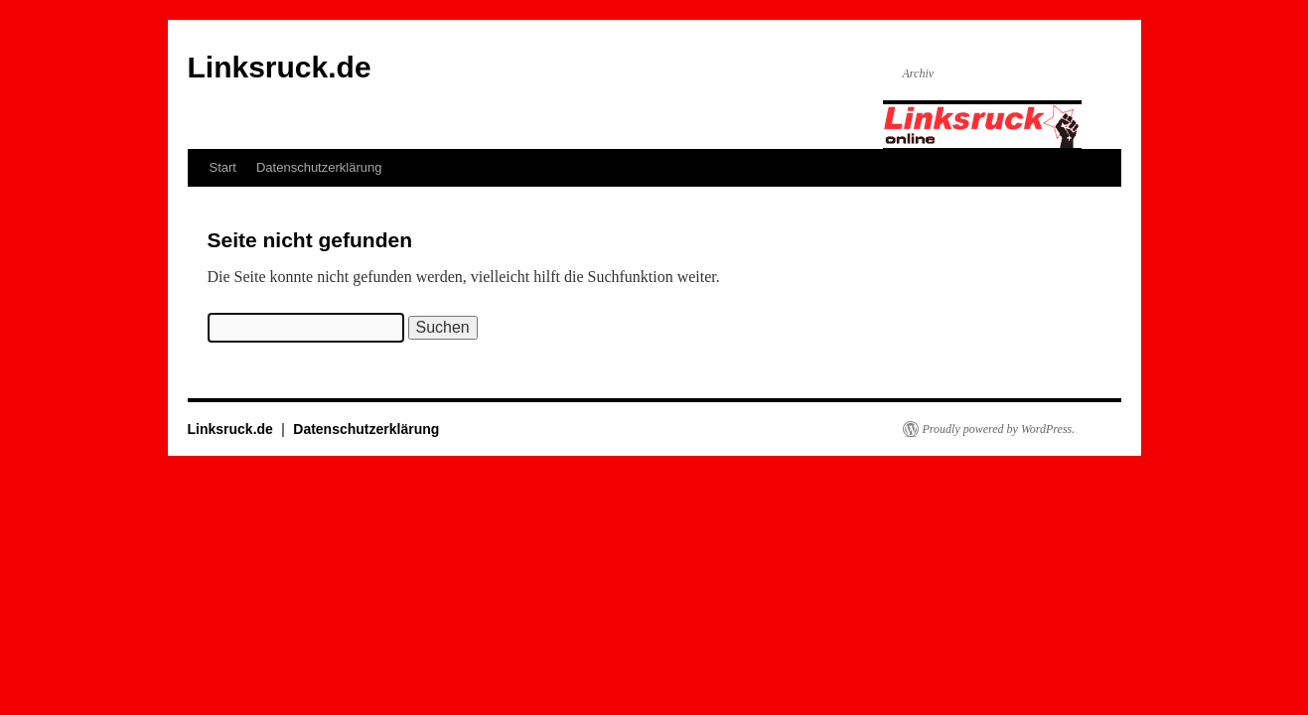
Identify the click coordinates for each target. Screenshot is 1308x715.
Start (223, 167)
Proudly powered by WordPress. (999, 429)
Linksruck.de (279, 67)
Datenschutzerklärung (318, 167)
